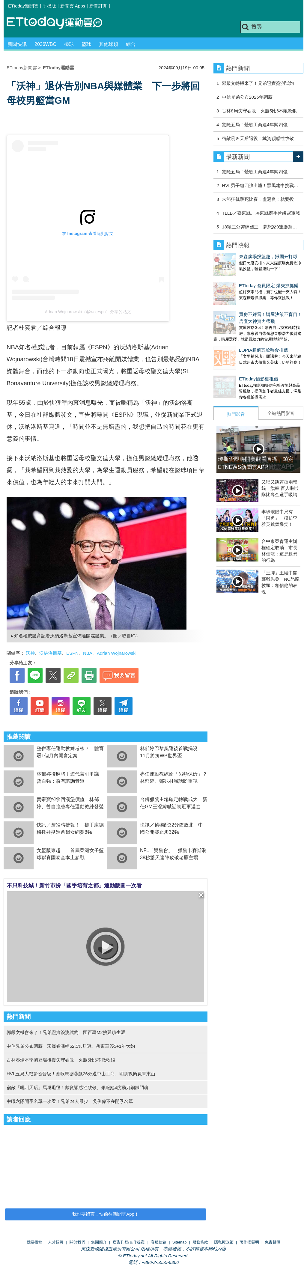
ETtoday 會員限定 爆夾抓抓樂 (243, 279)
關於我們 (77, 1242)
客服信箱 (158, 1242)
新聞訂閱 (98, 5)
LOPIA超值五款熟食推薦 (238, 338)
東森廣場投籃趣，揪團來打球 (242, 256)
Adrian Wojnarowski (116, 653)
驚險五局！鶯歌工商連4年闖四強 (254, 124)
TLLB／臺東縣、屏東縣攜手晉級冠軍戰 (261, 213)
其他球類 (108, 44)
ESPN (72, 653)
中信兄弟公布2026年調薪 (247, 97)
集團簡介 (99, 1242)
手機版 (49, 5)
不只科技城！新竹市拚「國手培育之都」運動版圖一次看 (74, 886)
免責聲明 (272, 1242)
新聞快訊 (17, 44)
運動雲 (59, 23)
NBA (87, 653)
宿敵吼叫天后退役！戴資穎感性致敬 (258, 138)
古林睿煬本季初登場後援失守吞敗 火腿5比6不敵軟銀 (61, 1059)
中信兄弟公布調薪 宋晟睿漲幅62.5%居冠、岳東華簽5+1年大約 (71, 1046)
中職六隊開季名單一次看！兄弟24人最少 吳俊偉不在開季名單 (70, 1101)
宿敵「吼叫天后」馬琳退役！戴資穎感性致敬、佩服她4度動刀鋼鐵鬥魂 (77, 1087)
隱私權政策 (224, 1242)
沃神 (30, 653)
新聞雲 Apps (72, 5)
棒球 (69, 44)
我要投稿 (34, 1242)
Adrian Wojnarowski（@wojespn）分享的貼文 (88, 311)
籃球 (86, 44)
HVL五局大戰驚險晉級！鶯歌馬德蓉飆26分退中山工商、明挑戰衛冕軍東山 (81, 1073)
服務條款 (200, 1242)
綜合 (131, 44)
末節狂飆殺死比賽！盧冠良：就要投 (258, 199)
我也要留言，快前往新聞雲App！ (105, 1214)
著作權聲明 (249, 1242)
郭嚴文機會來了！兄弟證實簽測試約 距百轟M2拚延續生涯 (66, 1032)
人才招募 (56, 1242)
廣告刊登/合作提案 (129, 1242)
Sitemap (179, 1242)
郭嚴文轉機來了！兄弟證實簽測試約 (258, 83)
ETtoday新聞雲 (23, 5)
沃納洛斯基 (50, 653)
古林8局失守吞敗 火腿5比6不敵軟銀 (259, 110)
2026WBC (45, 44)
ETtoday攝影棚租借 (233, 360)
